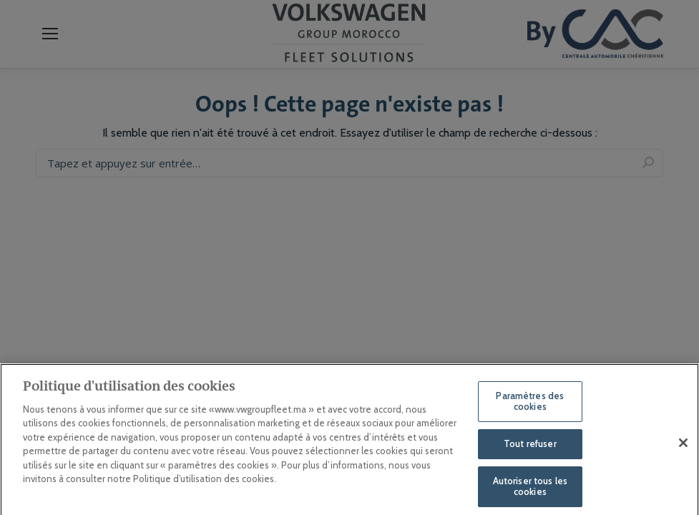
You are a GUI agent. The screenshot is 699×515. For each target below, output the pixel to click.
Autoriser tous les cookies (530, 492)
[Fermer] (683, 449)
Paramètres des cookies (530, 407)
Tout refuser (530, 450)
